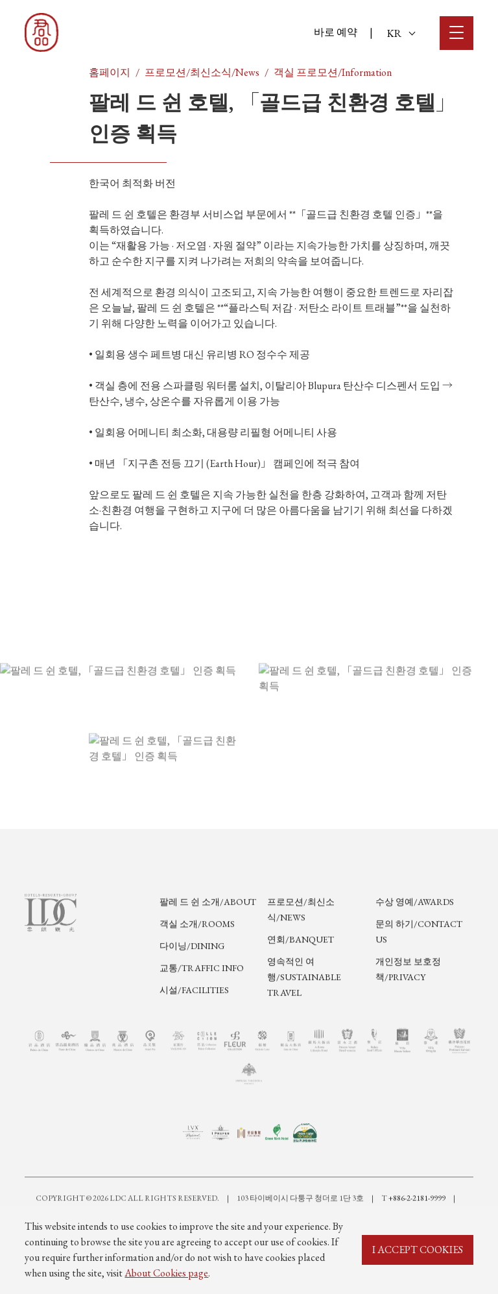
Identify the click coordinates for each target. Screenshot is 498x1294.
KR (401, 33)
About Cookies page (166, 1273)
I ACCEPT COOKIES (417, 1249)
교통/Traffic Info (202, 1008)
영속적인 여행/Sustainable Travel (304, 1017)
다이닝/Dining (192, 986)
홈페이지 (109, 72)
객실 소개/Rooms (197, 964)
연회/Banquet (300, 980)
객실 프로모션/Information (333, 72)
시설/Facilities (194, 1030)
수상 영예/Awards (414, 942)
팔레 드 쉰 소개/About (208, 942)
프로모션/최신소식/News (202, 72)
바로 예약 (335, 32)
